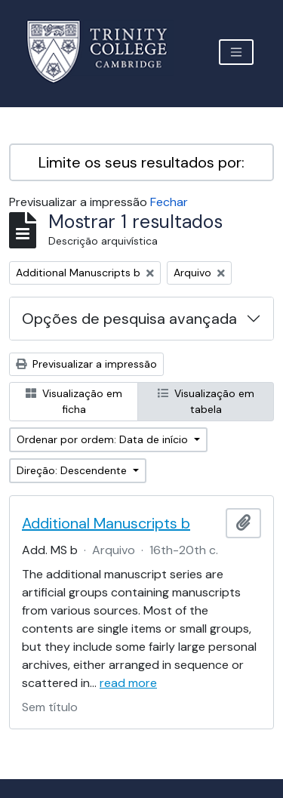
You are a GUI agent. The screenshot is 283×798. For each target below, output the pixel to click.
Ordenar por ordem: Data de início (104, 439)
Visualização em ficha (74, 401)
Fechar (169, 202)
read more (128, 683)
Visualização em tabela (206, 401)
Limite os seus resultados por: (141, 162)
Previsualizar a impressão (86, 364)
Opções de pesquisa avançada (129, 318)
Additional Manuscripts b (106, 523)
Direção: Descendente (73, 470)
